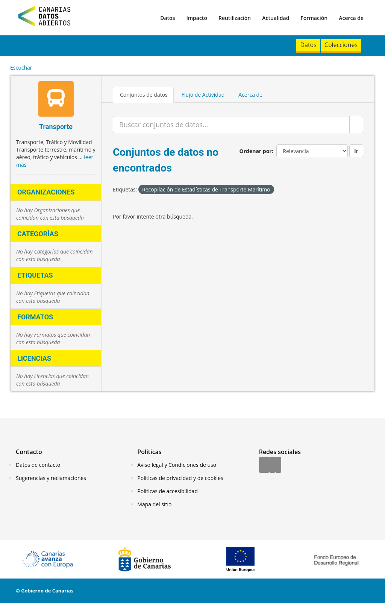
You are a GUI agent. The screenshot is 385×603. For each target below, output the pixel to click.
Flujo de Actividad (203, 94)
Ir (356, 150)
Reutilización (234, 17)
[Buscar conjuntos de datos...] (231, 124)
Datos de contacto (38, 464)
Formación (313, 17)
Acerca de (351, 17)
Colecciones (341, 45)
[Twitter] (272, 465)
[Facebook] (264, 465)
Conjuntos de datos (144, 94)
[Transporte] (55, 99)
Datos (167, 17)
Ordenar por (255, 151)
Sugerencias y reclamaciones (51, 477)
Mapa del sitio (154, 504)
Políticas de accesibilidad (167, 491)
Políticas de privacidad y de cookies (180, 477)
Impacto (196, 17)
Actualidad (275, 17)
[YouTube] (278, 465)
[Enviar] (356, 124)
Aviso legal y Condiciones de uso (176, 464)
